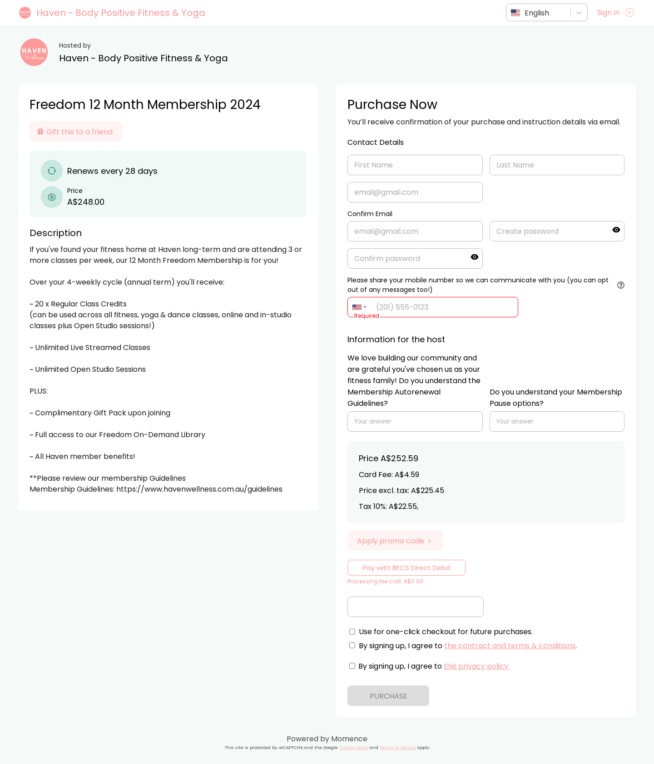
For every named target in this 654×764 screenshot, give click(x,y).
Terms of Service (398, 747)
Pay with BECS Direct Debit (406, 567)
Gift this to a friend (75, 132)
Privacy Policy (353, 747)
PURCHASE (388, 696)
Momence (349, 739)
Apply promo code (395, 541)
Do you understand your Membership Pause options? (556, 398)
